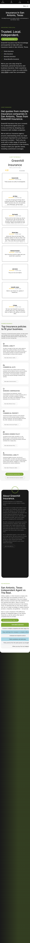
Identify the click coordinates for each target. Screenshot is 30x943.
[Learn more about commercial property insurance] (11, 425)
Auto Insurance (8, 53)
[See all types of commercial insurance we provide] (15, 477)
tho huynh (15, 214)
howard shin (15, 178)
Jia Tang (15, 196)
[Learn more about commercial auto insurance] (11, 381)
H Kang (15, 305)
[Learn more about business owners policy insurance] (10, 445)
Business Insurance (9, 56)
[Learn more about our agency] (9, 546)
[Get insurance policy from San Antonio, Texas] (9, 39)
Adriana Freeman (15, 250)
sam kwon (15, 269)
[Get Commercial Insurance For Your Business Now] (14, 474)
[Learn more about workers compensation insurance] (10, 404)
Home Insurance (9, 51)
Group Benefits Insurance (11, 59)
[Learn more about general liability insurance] (10, 358)
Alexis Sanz (15, 232)
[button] (28, 2)
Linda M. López (15, 287)
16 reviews (22, 170)
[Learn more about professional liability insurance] (11, 468)
